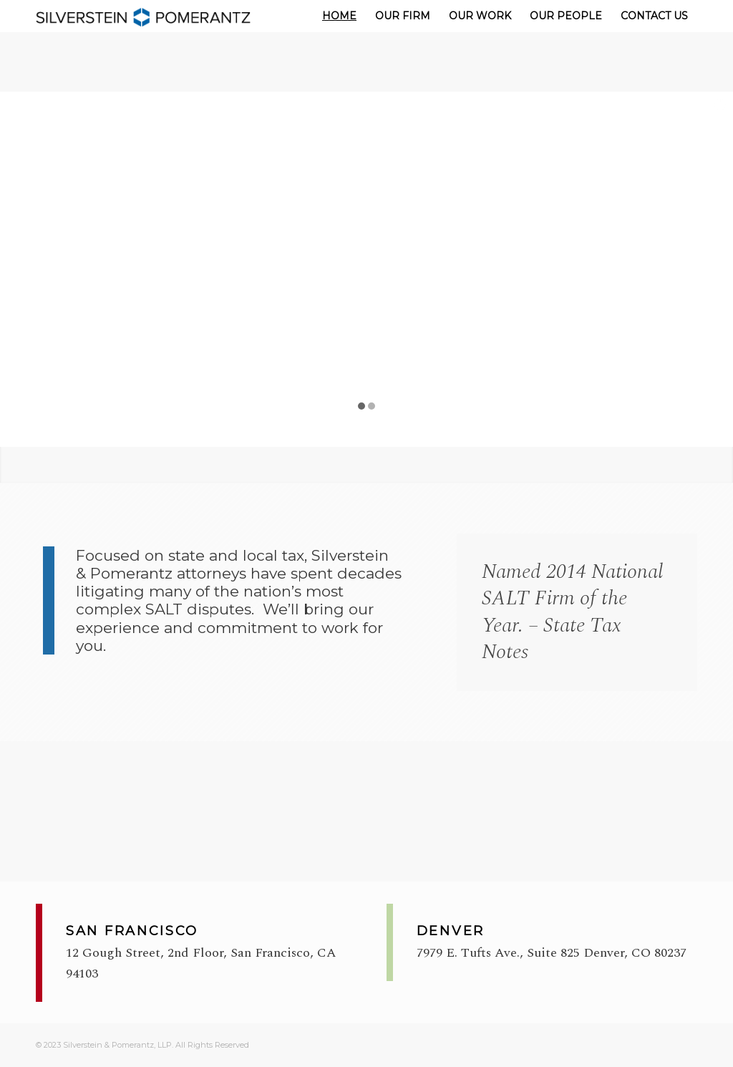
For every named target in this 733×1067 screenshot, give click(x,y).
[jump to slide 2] (371, 406)
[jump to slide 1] (361, 406)
